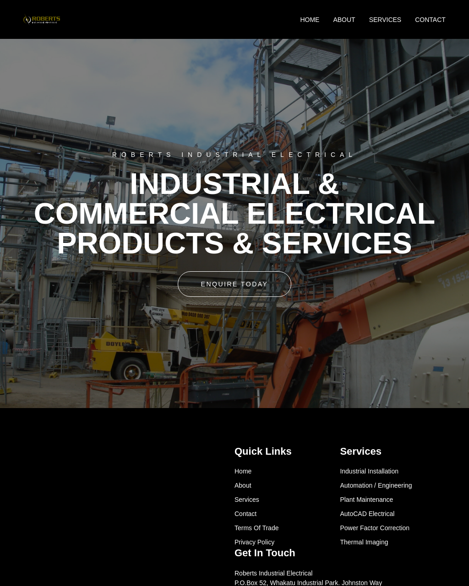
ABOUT (344, 19)
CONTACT (430, 19)
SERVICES (385, 19)
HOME (309, 19)
